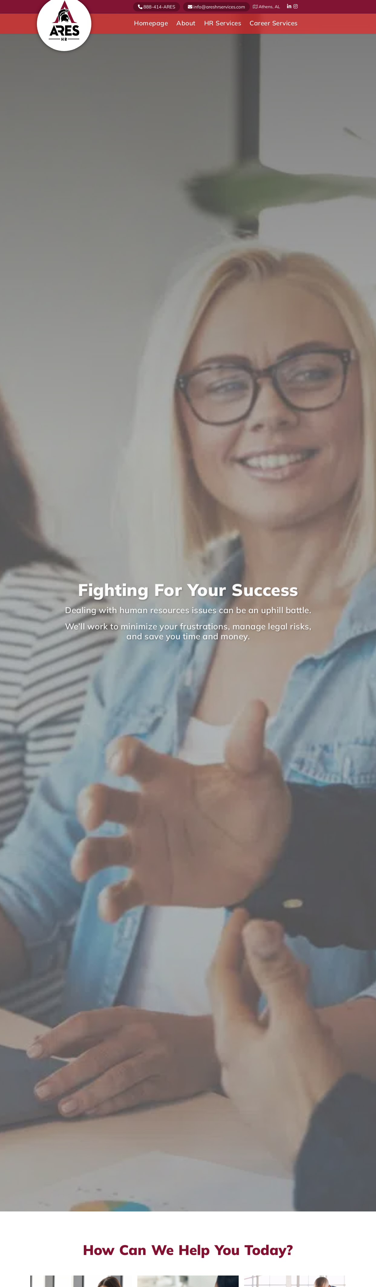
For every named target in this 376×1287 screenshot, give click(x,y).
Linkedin (289, 6)
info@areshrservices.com (219, 7)
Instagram (296, 6)
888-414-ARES (159, 7)
